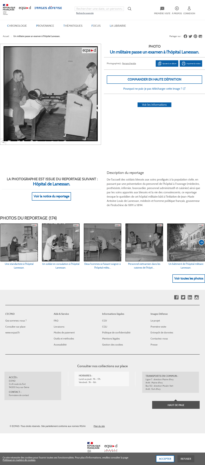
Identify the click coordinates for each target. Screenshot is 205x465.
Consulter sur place (15, 326)
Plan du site (99, 426)
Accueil (6, 36)
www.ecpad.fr (12, 332)
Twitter (183, 297)
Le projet (155, 320)
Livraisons (59, 326)
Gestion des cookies (112, 344)
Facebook (176, 297)
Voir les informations (154, 104)
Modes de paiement (64, 332)
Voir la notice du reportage (51, 196)
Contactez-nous (159, 338)
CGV (104, 320)
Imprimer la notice (191, 63)
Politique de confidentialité (116, 332)
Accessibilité (60, 344)
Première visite (158, 326)
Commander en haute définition (154, 79)
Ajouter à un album (167, 63)
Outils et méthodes (64, 338)
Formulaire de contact (19, 395)
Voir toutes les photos (188, 278)
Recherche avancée (85, 13)
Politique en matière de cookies (19, 461)
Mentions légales (111, 338)
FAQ (56, 320)
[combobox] (99, 9)
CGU (104, 326)
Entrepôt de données (162, 332)
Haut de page (176, 405)
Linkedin (190, 297)
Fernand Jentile (129, 63)
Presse (154, 344)
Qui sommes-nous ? (16, 320)
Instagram (196, 297)
